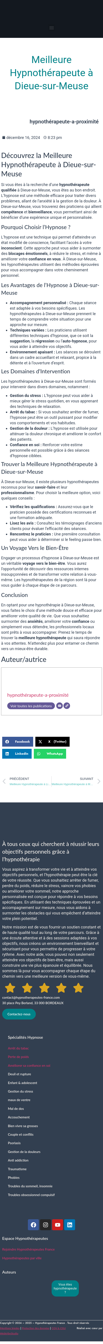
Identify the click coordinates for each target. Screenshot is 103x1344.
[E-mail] (59, 705)
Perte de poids (18, 1057)
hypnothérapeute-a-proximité (38, 695)
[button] (51, 27)
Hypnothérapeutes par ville (22, 1258)
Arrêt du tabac (18, 1048)
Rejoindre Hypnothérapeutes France (28, 1249)
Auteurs (9, 1272)
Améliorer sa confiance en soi (29, 1065)
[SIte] (66, 705)
